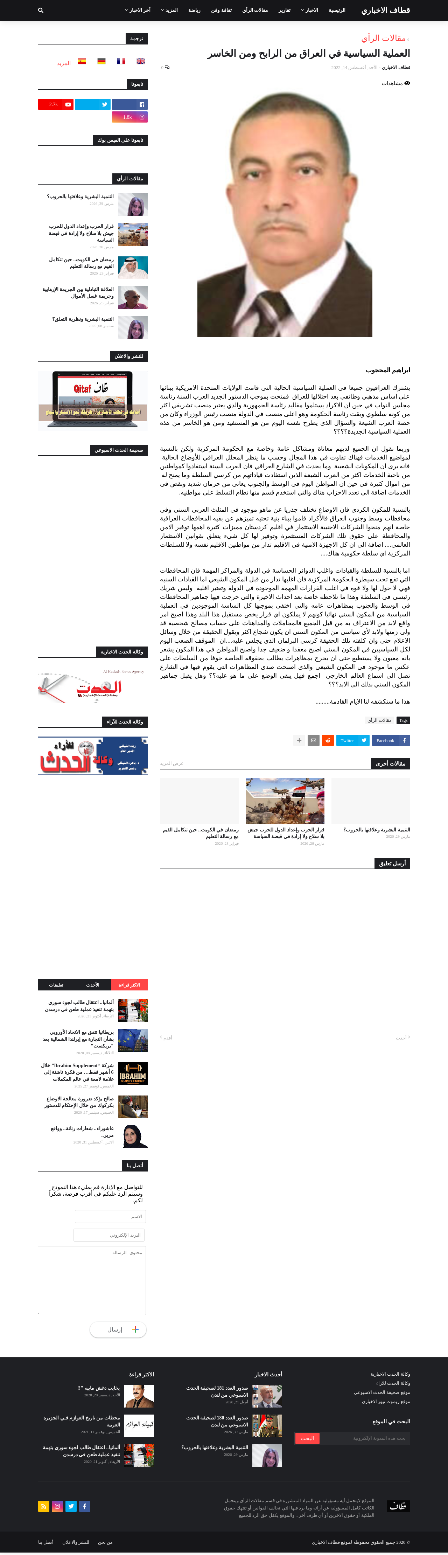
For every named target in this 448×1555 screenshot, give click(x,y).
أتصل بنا (46, 1544)
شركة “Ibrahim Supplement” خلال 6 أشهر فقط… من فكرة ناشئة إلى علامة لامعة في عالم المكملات (77, 1072)
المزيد (64, 63)
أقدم (167, 1038)
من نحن (105, 1544)
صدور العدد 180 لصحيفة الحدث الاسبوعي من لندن (217, 1424)
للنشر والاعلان (75, 1544)
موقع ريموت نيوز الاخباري (386, 1404)
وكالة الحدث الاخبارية (390, 1377)
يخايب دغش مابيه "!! (98, 1391)
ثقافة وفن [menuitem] (221, 10)
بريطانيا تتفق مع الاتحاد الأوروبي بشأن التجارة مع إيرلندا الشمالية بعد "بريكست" (78, 1039)
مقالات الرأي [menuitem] (255, 10)
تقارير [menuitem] (284, 10)
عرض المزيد (172, 763)
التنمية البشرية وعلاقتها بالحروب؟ (376, 829)
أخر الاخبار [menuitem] (140, 10)
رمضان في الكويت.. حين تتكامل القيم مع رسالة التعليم (201, 833)
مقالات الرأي (383, 38)
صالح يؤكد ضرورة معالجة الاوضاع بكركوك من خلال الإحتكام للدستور (79, 1102)
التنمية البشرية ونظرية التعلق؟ (83, 319)
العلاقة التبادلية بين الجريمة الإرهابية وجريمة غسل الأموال (78, 293)
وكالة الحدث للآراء (393, 1386)
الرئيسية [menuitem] (337, 10)
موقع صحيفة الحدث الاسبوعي (382, 1395)
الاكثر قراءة (129, 985)
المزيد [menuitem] (172, 10)
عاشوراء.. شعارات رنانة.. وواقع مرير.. (82, 1132)
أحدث (401, 1038)
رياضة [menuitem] (194, 10)
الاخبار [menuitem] (312, 10)
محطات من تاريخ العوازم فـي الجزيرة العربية (81, 1424)
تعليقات (56, 985)
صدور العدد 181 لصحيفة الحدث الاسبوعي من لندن (217, 1394)
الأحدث (92, 985)
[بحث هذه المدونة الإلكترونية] (364, 1441)
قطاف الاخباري (385, 10)
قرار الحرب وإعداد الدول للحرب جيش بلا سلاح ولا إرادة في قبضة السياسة (285, 833)
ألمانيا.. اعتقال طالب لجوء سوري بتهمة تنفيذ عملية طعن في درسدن (79, 1006)
